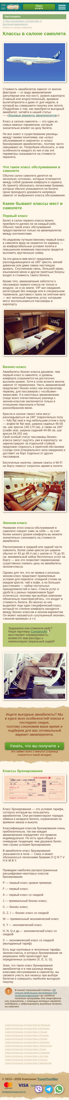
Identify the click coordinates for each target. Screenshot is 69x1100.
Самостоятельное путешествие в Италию (26, 1039)
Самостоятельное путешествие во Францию (27, 1025)
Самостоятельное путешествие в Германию (27, 1052)
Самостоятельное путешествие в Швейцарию (28, 1063)
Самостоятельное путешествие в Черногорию (28, 1046)
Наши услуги (39, 6)
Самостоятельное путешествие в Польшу (26, 1059)
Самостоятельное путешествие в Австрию (26, 1056)
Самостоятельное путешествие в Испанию (27, 1035)
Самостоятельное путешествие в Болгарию (27, 1028)
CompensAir (39, 631)
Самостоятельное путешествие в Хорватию (27, 1042)
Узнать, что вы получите (33, 746)
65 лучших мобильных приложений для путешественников (36, 993)
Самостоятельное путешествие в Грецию (26, 1032)
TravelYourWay (47, 1079)
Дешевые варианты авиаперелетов (32, 115)
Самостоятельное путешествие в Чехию (25, 1049)
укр (3, 4)
